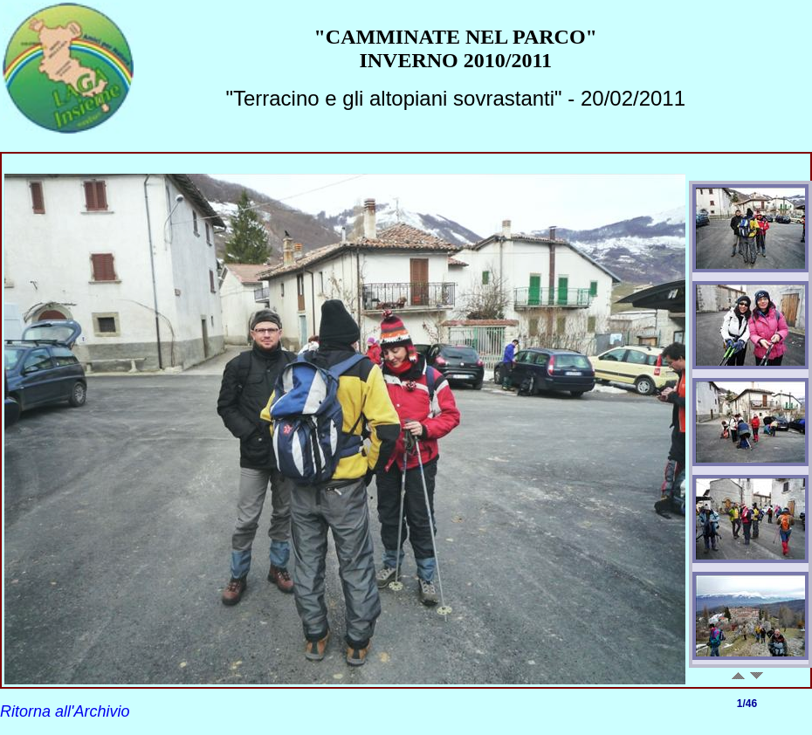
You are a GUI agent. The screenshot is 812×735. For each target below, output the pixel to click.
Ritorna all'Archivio (65, 711)
